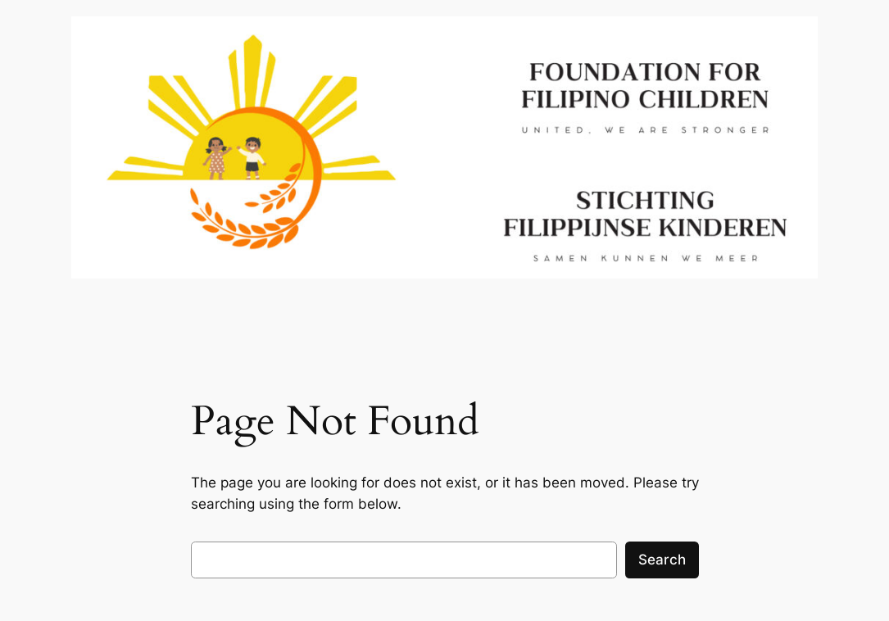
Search (662, 559)
